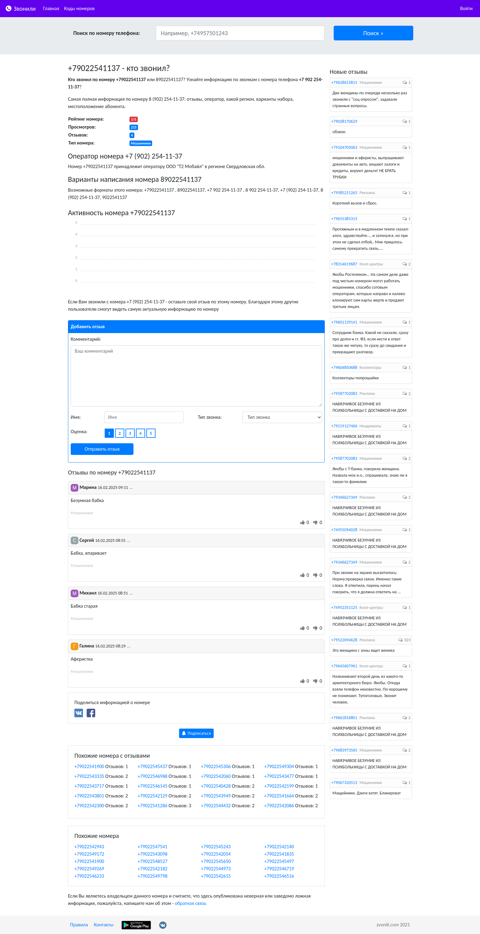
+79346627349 (344, 497)
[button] (374, 33)
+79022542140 (279, 847)
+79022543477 (279, 776)
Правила (79, 925)
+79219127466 (344, 426)
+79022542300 (89, 805)
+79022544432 (216, 805)
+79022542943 (89, 847)
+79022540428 (216, 786)
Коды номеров (79, 8)
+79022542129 (152, 796)
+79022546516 (279, 876)
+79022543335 (89, 776)
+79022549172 (89, 854)
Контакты (104, 925)
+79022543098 (152, 854)
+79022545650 (216, 861)
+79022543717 (89, 786)
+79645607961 (344, 666)
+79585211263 (344, 192)
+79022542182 (152, 869)
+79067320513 (344, 782)
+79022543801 (89, 796)
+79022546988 (152, 776)
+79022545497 (279, 861)
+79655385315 (344, 218)
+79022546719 (279, 869)
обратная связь (190, 903)
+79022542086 (279, 805)
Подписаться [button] (196, 733)
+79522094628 (344, 640)
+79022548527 (152, 861)
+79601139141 (344, 322)
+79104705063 (344, 147)
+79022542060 (216, 776)
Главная (51, 8)
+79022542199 (279, 786)
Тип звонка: (210, 417)
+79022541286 (152, 805)
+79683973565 (344, 750)
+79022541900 (89, 766)
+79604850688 (344, 367)
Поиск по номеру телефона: (106, 33)
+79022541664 (279, 796)
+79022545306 (216, 766)
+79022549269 (89, 869)
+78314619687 (344, 264)
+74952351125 (344, 607)
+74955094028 (344, 529)
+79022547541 (152, 847)
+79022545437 (152, 766)
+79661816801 (344, 717)
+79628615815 (344, 82)
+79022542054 (216, 854)
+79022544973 (216, 869)
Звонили (20, 8)
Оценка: (79, 431)
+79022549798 (152, 876)
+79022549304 (279, 766)
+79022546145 (152, 786)
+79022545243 (216, 847)
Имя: (76, 417)
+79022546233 (89, 876)
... (131, 487)
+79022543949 (216, 796)
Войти (466, 8)
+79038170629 (344, 121)
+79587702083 (344, 393)
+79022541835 (279, 854)
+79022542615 (216, 876)
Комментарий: (86, 339)
